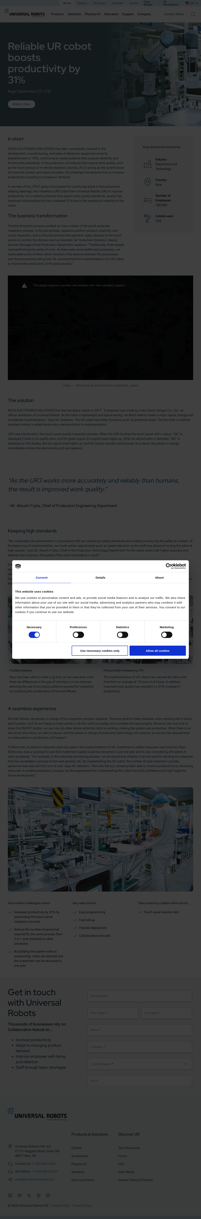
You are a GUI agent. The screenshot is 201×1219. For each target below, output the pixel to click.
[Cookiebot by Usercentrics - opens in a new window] (169, 566)
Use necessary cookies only (100, 650)
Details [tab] (100, 577)
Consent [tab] (42, 577)
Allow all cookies (158, 650)
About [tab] (159, 577)
